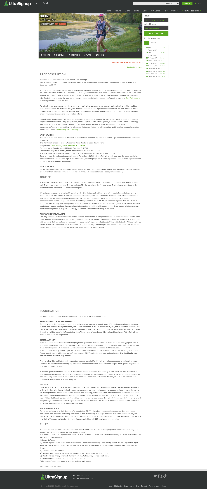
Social (100, 55)
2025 (147, 20)
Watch (88, 55)
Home (108, 11)
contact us (85, 476)
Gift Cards (155, 11)
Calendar (59, 55)
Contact (174, 11)
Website (45, 55)
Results (118, 11)
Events (128, 11)
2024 (152, 20)
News (136, 11)
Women (153, 43)
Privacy (163, 486)
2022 (164, 20)
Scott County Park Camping (67, 130)
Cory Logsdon (152, 68)
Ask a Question (156, 33)
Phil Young (151, 58)
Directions (74, 55)
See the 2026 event (134, 67)
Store (145, 11)
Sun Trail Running (133, 98)
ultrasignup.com (86, 478)
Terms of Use (154, 486)
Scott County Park (48, 20)
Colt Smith (151, 74)
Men (146, 43)
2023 (158, 20)
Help (166, 11)
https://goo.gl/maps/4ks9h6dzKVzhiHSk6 (68, 145)
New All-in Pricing (191, 11)
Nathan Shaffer (152, 60)
